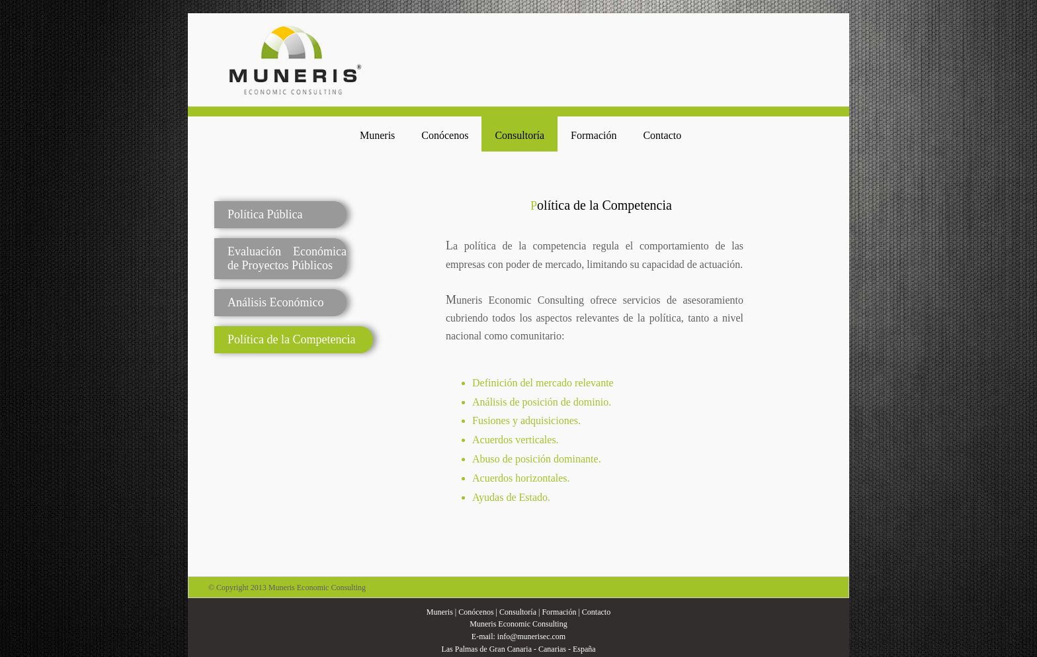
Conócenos (444, 135)
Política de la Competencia (291, 339)
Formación (593, 135)
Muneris (377, 135)
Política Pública (265, 214)
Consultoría (519, 135)
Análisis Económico (275, 302)
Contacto (662, 135)
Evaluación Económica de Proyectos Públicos (287, 258)
